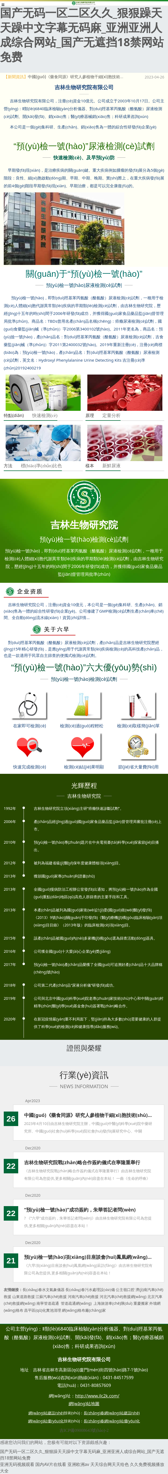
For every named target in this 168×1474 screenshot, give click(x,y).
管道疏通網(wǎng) (76, 1303)
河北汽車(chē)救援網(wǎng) (123, 1296)
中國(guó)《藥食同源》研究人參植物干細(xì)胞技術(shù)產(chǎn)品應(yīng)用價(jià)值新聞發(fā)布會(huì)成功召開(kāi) (88, 1115)
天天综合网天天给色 (109, 1464)
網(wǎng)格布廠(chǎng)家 (84, 1310)
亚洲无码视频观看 (17, 1464)
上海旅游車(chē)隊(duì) (113, 1303)
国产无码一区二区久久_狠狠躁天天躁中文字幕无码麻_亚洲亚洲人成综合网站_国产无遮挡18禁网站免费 (82, 34)
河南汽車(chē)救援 (83, 1296)
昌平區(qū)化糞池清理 (42, 1310)
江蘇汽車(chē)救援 (51, 1296)
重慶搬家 (140, 1303)
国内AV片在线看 (50, 1464)
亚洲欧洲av (78, 1464)
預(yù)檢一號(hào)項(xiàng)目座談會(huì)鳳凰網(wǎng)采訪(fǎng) (88, 1257)
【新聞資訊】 (16, 77)
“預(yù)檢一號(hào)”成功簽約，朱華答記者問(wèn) (80, 1209)
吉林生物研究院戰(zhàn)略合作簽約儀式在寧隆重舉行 (82, 1162)
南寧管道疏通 (47, 1303)
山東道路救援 (23, 1296)
